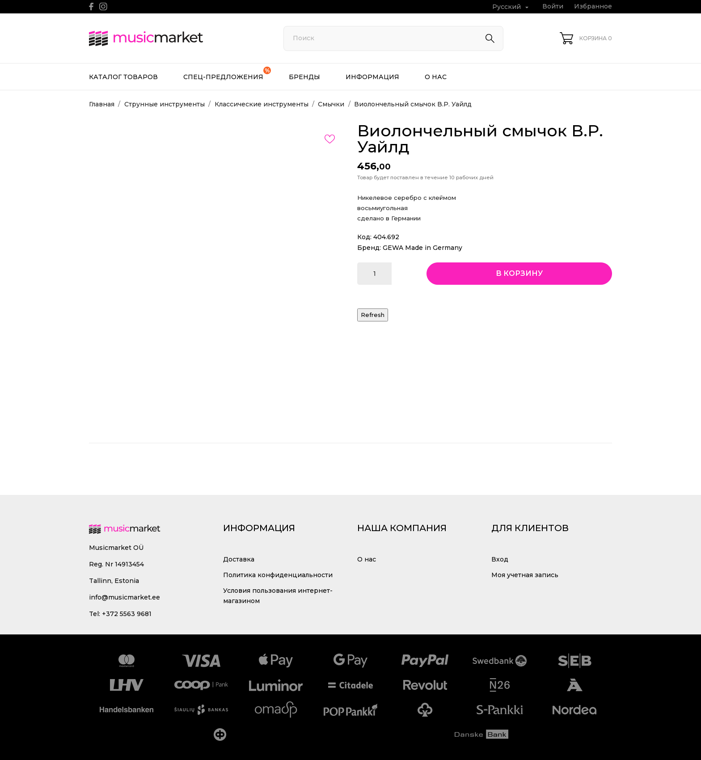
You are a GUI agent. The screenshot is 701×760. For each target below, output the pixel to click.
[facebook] (91, 6)
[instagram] (103, 6)
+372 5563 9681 (127, 614)
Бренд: (369, 248)
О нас (436, 77)
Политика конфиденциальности (278, 575)
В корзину (519, 273)
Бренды (304, 77)
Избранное (593, 6)
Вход (499, 559)
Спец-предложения (227, 74)
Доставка (238, 559)
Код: (364, 237)
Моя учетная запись (524, 575)
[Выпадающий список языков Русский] (511, 7)
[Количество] (374, 273)
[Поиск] (393, 38)
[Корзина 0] (586, 38)
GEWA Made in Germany (422, 248)
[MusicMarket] (176, 38)
